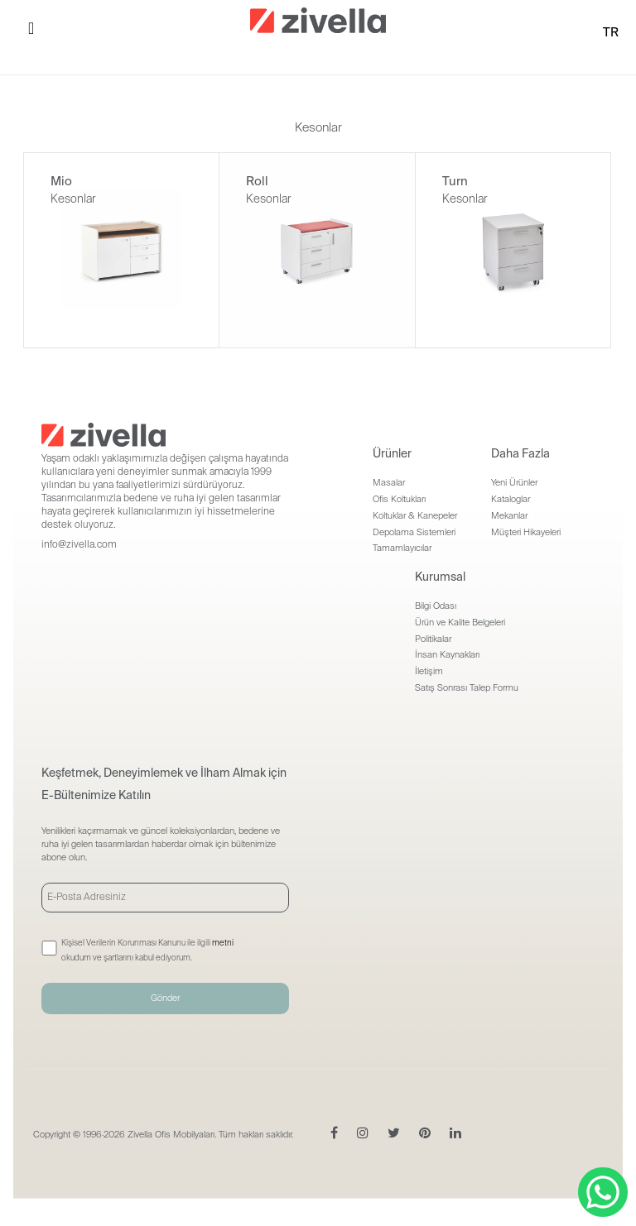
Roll (257, 181)
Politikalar (433, 638)
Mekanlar (509, 515)
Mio (61, 181)
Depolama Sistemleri (414, 532)
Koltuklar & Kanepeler (415, 515)
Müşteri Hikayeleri (526, 532)
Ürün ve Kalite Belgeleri (460, 622)
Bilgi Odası (435, 605)
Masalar (389, 482)
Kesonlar (73, 198)
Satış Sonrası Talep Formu (466, 687)
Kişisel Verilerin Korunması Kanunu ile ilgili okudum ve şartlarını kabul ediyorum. (147, 950)
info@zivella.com (79, 544)
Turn (455, 181)
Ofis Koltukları (399, 499)
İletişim (429, 671)
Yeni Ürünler (514, 482)
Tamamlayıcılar (402, 547)
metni (223, 942)
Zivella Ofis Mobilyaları (171, 1134)
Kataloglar (510, 499)
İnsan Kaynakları (447, 654)
